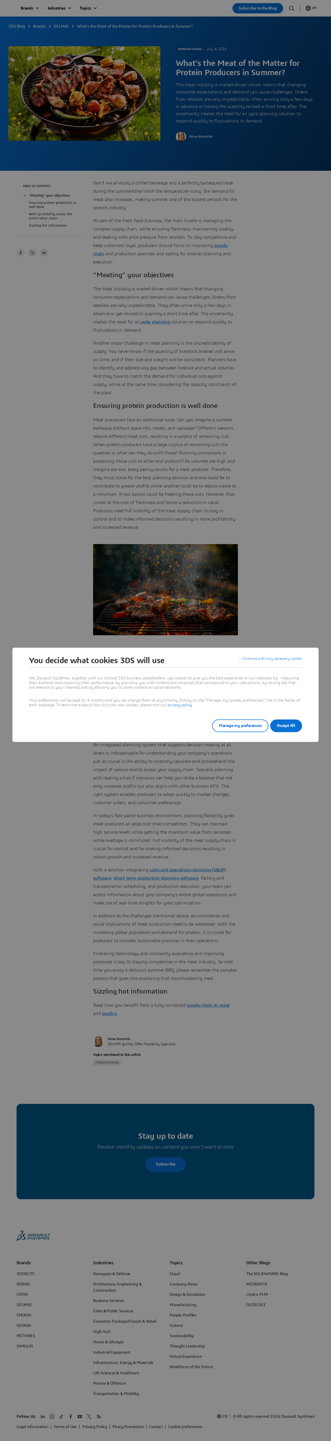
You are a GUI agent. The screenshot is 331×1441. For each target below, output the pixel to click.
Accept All (286, 726)
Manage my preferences (233, 726)
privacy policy (180, 705)
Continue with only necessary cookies (269, 660)
